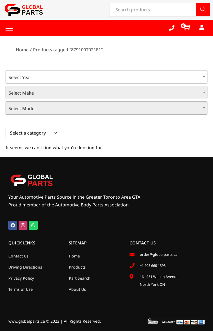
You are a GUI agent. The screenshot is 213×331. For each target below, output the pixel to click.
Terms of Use (20, 289)
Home (22, 50)
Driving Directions (25, 267)
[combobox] (106, 77)
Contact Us (18, 256)
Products (77, 267)
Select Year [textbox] (20, 77)
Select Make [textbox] (21, 93)
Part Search (79, 278)
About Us (77, 289)
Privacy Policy (21, 278)
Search (203, 10)
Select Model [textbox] (22, 108)
